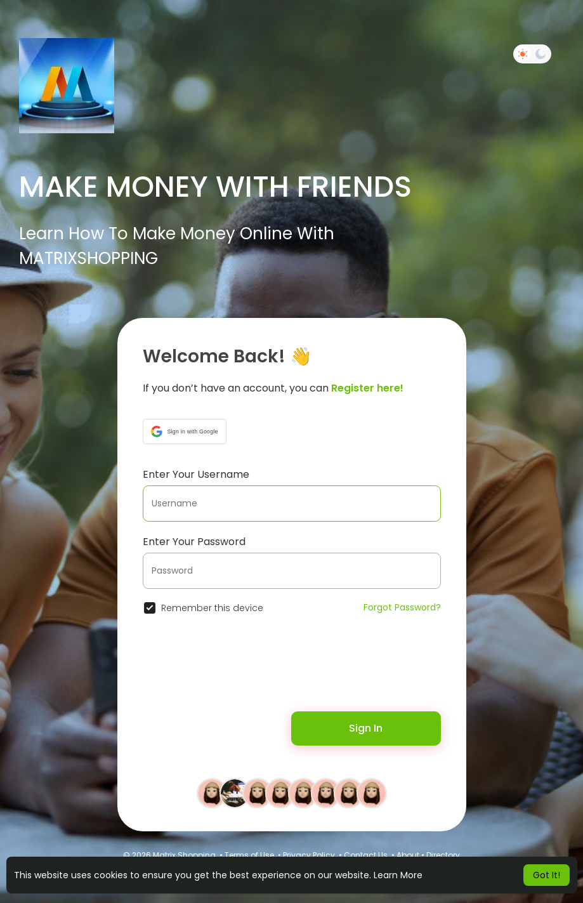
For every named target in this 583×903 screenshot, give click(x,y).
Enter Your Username (196, 474)
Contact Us (366, 855)
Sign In (366, 728)
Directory (443, 855)
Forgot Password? (402, 607)
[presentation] (224, 670)
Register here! (367, 388)
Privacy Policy (309, 855)
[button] (184, 431)
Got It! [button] (546, 875)
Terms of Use (249, 855)
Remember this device (212, 608)
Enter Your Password (194, 541)
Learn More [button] (398, 875)
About (407, 855)
